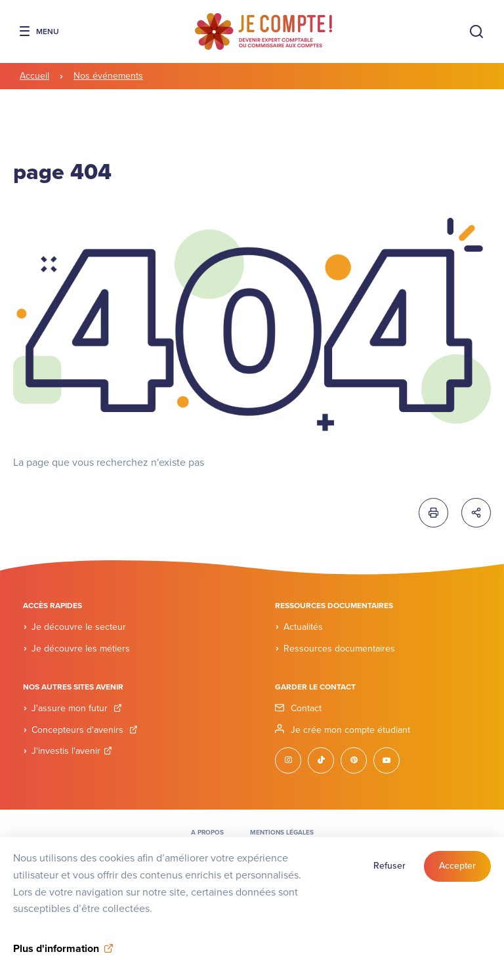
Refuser (389, 870)
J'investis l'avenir (72, 750)
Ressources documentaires (339, 648)
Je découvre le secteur (79, 626)
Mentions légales (282, 833)
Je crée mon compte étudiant (350, 729)
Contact (306, 708)
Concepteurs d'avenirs (85, 729)
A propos (207, 833)
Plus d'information (56, 953)
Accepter (457, 870)
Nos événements (108, 75)
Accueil (34, 75)
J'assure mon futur (77, 708)
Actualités (303, 626)
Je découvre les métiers (81, 648)
